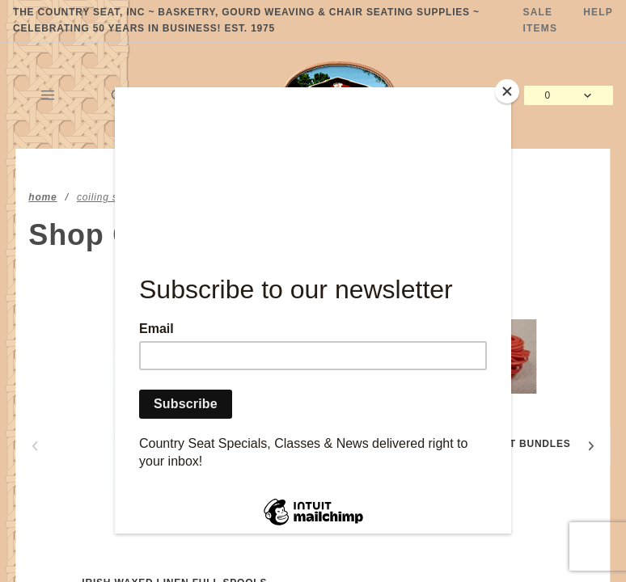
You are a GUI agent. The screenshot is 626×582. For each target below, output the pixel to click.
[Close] (507, 91)
